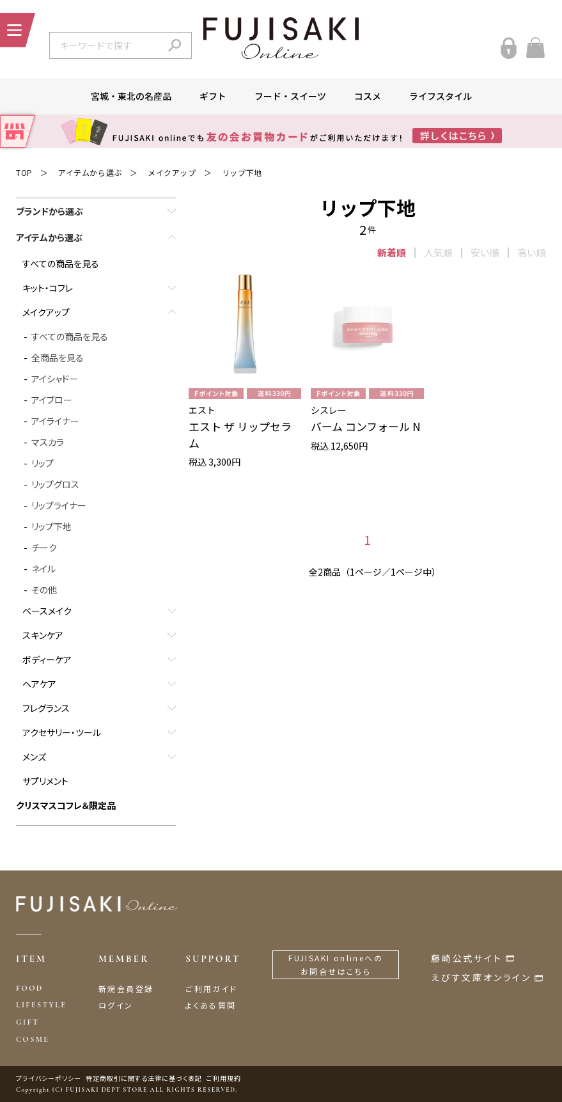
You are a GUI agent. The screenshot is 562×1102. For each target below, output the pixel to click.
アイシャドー (54, 378)
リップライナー (58, 505)
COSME (32, 1039)
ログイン (116, 1005)
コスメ (367, 96)
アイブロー (51, 399)
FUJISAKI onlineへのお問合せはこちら (335, 964)
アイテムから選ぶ (90, 172)
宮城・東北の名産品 (131, 96)
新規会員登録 (125, 988)
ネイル (43, 568)
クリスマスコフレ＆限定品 (66, 805)
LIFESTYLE (41, 1004)
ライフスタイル (440, 96)
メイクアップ (172, 172)
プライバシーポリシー (48, 1078)
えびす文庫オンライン (481, 977)
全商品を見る (57, 357)
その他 (44, 589)
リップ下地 (242, 172)
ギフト (212, 96)
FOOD (29, 988)
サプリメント (45, 781)
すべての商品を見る (60, 263)
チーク (44, 547)
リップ (42, 463)
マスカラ (47, 442)
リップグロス (55, 484)
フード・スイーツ (290, 96)
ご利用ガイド (211, 988)
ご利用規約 (224, 1078)
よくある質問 (210, 1005)
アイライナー (55, 420)
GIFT (27, 1022)
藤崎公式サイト (467, 958)
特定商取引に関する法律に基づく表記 (144, 1078)
